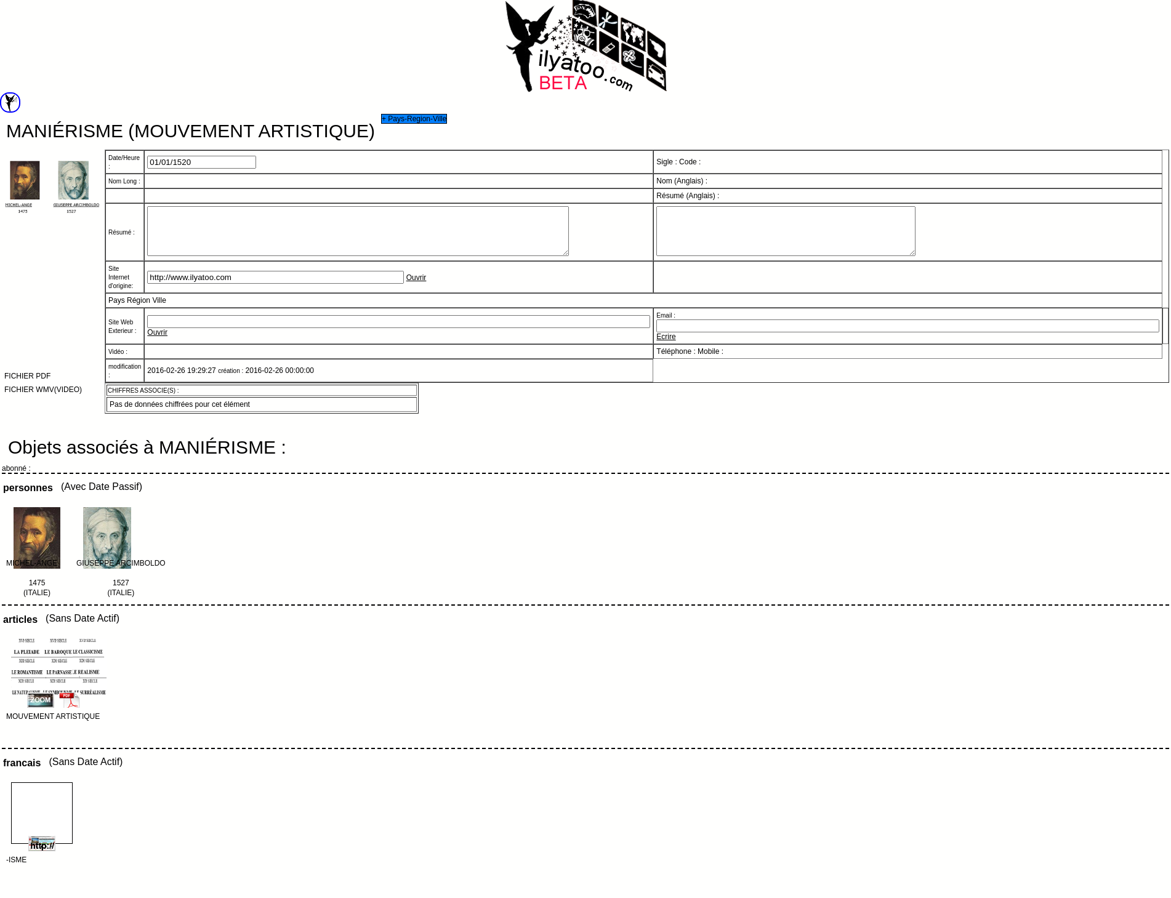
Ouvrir (416, 287)
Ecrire (665, 346)
